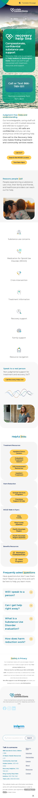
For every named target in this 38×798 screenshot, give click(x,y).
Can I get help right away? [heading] (13, 607)
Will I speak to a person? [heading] (15, 593)
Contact (28, 773)
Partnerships (30, 757)
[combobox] (14, 738)
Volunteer (29, 753)
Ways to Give (28, 749)
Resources (29, 769)
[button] (25, 18)
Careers (28, 761)
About (28, 765)
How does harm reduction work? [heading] (15, 640)
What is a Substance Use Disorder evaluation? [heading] (14, 623)
